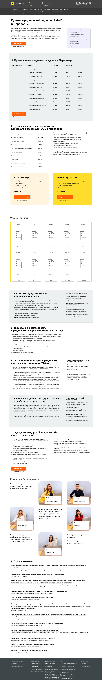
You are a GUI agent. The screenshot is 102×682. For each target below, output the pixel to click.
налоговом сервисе (43, 368)
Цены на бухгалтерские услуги (18, 13)
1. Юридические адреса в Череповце (77, 29)
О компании (45, 5)
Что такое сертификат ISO (66, 678)
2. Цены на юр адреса (73, 32)
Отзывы (30, 5)
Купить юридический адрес (36, 9)
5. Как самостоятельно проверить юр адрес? (79, 39)
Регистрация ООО (15, 9)
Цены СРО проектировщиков (37, 665)
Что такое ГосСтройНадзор (66, 670)
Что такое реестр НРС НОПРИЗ (67, 676)
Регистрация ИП (24, 9)
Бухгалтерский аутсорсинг (44, 11)
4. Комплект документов (74, 36)
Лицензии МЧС (21, 11)
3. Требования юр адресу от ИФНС (76, 34)
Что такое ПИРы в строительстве (67, 669)
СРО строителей (34, 666)
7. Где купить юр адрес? (74, 43)
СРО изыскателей (35, 668)
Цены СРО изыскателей (36, 669)
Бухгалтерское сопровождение (59, 11)
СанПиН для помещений (31, 372)
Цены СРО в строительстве (37, 671)
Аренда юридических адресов (51, 9)
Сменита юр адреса (49, 671)
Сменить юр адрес (64, 9)
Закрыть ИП (13, 11)
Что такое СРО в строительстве (67, 666)
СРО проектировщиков (36, 663)
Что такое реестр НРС (65, 672)
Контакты (83, 665)
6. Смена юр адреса (73, 41)
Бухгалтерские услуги (31, 11)
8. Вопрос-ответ (72, 46)
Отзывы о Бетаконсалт (86, 666)
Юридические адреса (50, 663)
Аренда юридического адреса (51, 669)
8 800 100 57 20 (17, 664)
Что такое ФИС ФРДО (64, 667)
